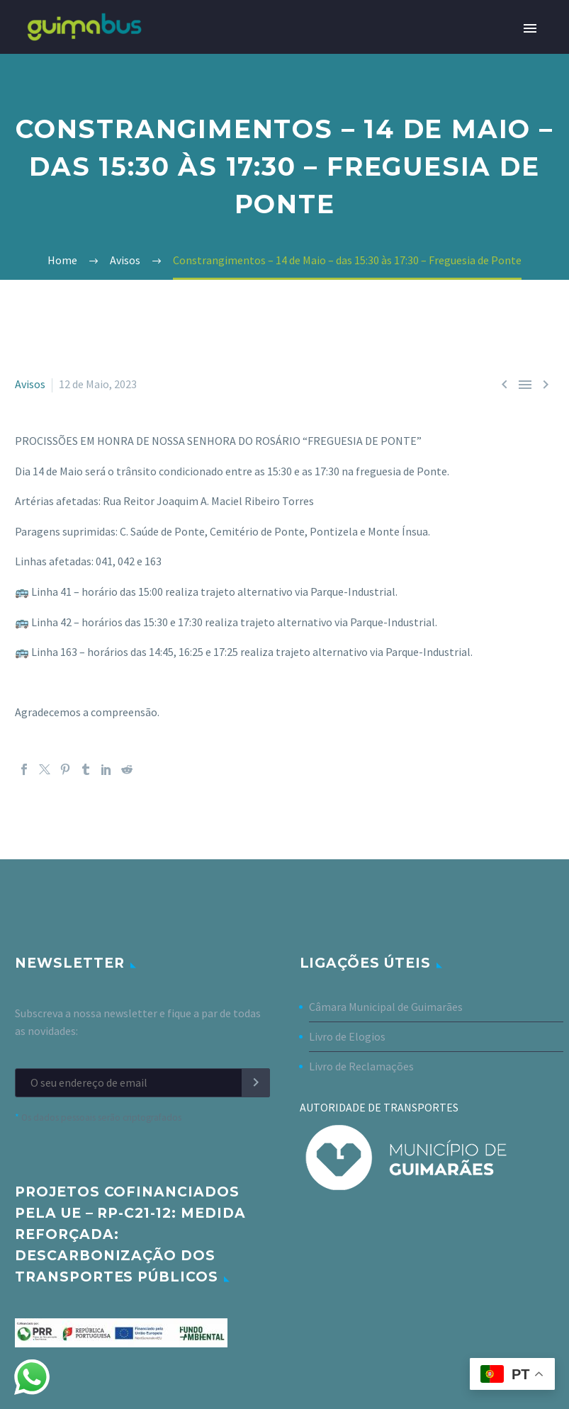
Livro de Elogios (347, 1036)
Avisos (30, 384)
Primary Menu (530, 28)
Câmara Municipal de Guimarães (386, 1007)
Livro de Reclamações (361, 1066)
